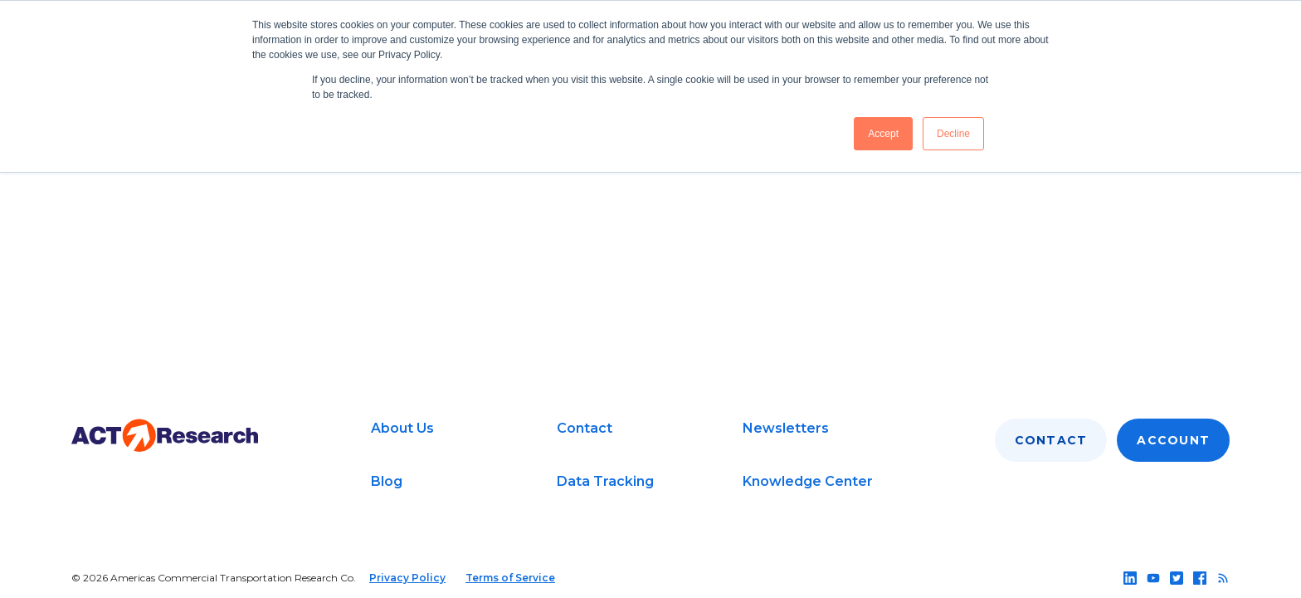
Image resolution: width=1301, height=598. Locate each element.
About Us (402, 428)
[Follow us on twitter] (1176, 578)
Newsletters (786, 428)
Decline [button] (953, 134)
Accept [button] (883, 134)
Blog (386, 481)
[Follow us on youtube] (1153, 578)
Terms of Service (510, 577)
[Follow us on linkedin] (1130, 578)
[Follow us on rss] (1223, 578)
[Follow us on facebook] (1199, 578)
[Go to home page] (164, 436)
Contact (584, 428)
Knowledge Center (808, 481)
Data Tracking (605, 481)
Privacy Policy (407, 577)
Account (1173, 440)
